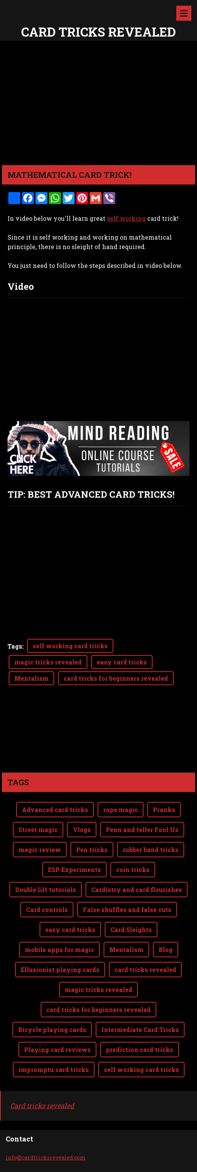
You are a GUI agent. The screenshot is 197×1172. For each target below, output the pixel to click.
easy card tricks (122, 662)
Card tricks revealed (42, 1105)
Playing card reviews (57, 1050)
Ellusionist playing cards (60, 970)
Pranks (164, 810)
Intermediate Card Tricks (140, 1030)
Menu (183, 13)
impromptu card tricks (53, 1070)
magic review (39, 850)
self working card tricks (70, 646)
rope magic (120, 810)
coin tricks (133, 870)
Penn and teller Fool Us (142, 830)
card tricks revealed (145, 970)
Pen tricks (92, 850)
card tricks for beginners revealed (116, 678)
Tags (15, 646)
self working (126, 218)
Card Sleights (131, 930)
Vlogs (82, 830)
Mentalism (31, 678)
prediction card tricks (139, 1050)
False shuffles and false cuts (127, 910)
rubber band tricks (151, 850)
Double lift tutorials (45, 890)
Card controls (47, 910)
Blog (166, 950)
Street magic (38, 830)
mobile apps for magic (59, 950)
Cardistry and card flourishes (136, 890)
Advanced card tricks (55, 810)
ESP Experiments (74, 870)
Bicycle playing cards (52, 1030)
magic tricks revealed (48, 662)
